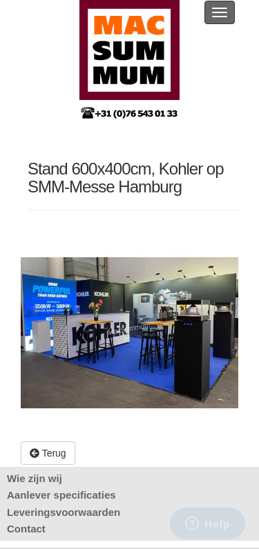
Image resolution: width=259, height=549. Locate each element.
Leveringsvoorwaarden (63, 512)
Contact (26, 529)
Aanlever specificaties (61, 495)
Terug (48, 453)
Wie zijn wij (34, 478)
